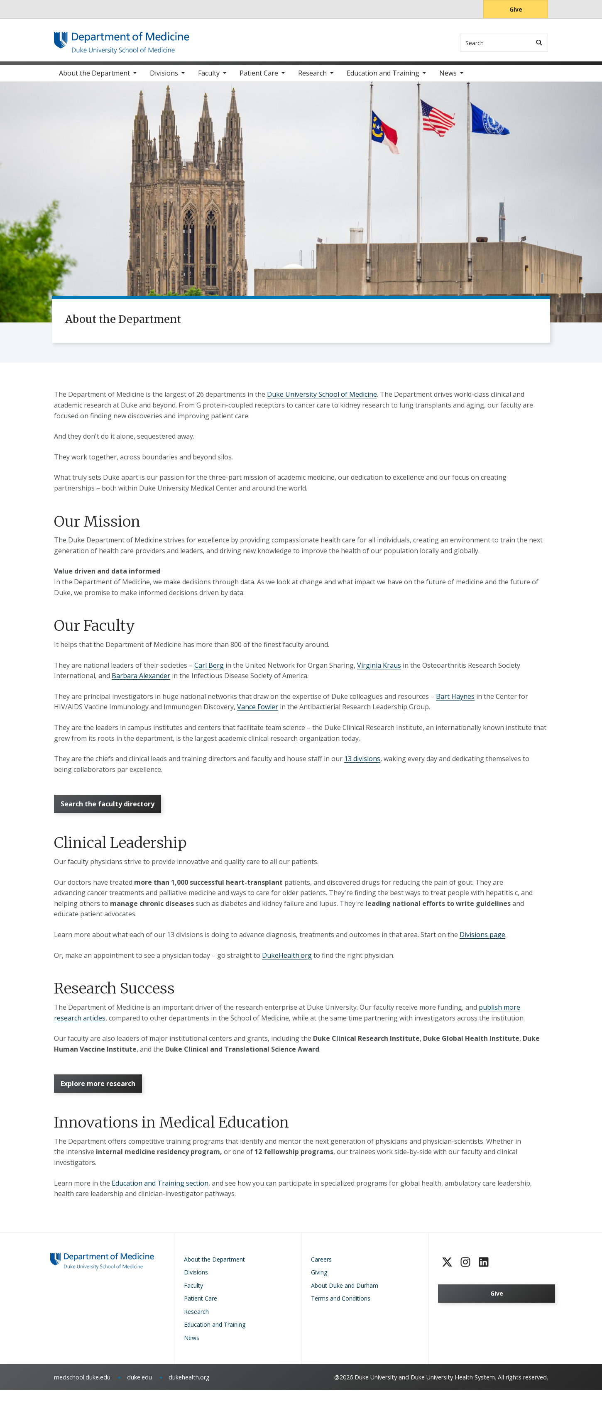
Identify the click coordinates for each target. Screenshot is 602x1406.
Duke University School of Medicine (322, 400)
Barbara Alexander (141, 681)
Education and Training (383, 78)
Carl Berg (209, 671)
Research (312, 78)
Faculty (209, 78)
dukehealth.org (189, 1393)
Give (515, 9)
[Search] (539, 42)
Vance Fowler (257, 712)
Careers (321, 1275)
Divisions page (482, 945)
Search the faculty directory (111, 812)
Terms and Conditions (340, 1314)
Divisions (164, 78)
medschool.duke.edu (82, 1393)
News (448, 78)
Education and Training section (160, 1198)
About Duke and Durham (344, 1301)
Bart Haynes (455, 702)
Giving (319, 1288)
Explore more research (101, 1096)
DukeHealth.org (287, 966)
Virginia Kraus (379, 671)
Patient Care (259, 78)
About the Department (94, 78)
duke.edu (139, 1393)
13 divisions (362, 764)
